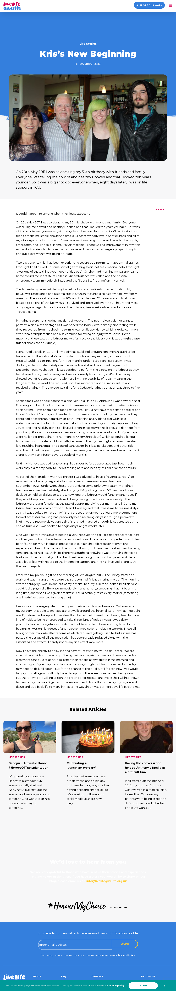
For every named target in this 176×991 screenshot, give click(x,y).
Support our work (149, 5)
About (36, 976)
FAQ (63, 976)
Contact (97, 976)
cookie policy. (117, 985)
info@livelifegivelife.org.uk (106, 881)
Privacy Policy (126, 955)
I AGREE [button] (143, 985)
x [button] (164, 986)
